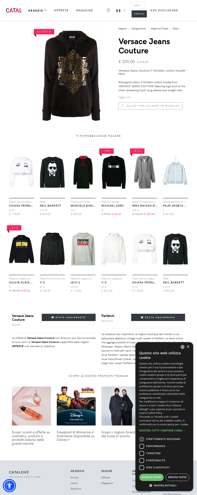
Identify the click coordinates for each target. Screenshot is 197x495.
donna (74, 477)
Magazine (84, 10)
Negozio (37, 10)
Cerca (139, 13)
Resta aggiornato (69, 317)
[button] (9, 485)
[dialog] (164, 416)
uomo (74, 483)
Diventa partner (141, 491)
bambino (76, 488)
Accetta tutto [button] (151, 477)
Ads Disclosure (164, 10)
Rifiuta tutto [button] (177, 477)
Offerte (61, 10)
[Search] (138, 5)
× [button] (187, 346)
